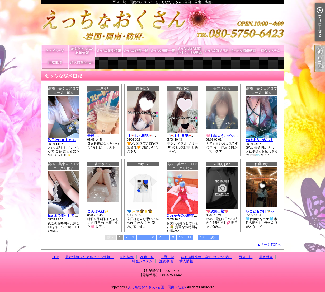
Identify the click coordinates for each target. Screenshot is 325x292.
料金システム (270, 51)
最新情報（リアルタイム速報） (81, 51)
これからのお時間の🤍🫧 (186, 215)
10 (181, 237)
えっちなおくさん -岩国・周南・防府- (157, 287)
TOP (54, 51)
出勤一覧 (162, 51)
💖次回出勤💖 (217, 211)
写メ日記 (216, 51)
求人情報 (81, 63)
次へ (213, 237)
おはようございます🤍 (263, 140)
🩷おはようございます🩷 (226, 136)
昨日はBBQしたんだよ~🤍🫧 (70, 140)
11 (189, 237)
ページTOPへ (270, 245)
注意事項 (54, 63)
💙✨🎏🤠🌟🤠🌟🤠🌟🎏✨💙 (152, 211)
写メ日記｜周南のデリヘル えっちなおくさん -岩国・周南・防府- (162, 24)
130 (203, 237)
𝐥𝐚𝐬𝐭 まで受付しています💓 (68, 215)
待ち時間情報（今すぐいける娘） (189, 51)
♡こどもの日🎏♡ (260, 211)
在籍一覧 (135, 51)
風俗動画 (243, 51)
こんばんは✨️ (98, 211)
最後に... (94, 136)
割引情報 (108, 51)
